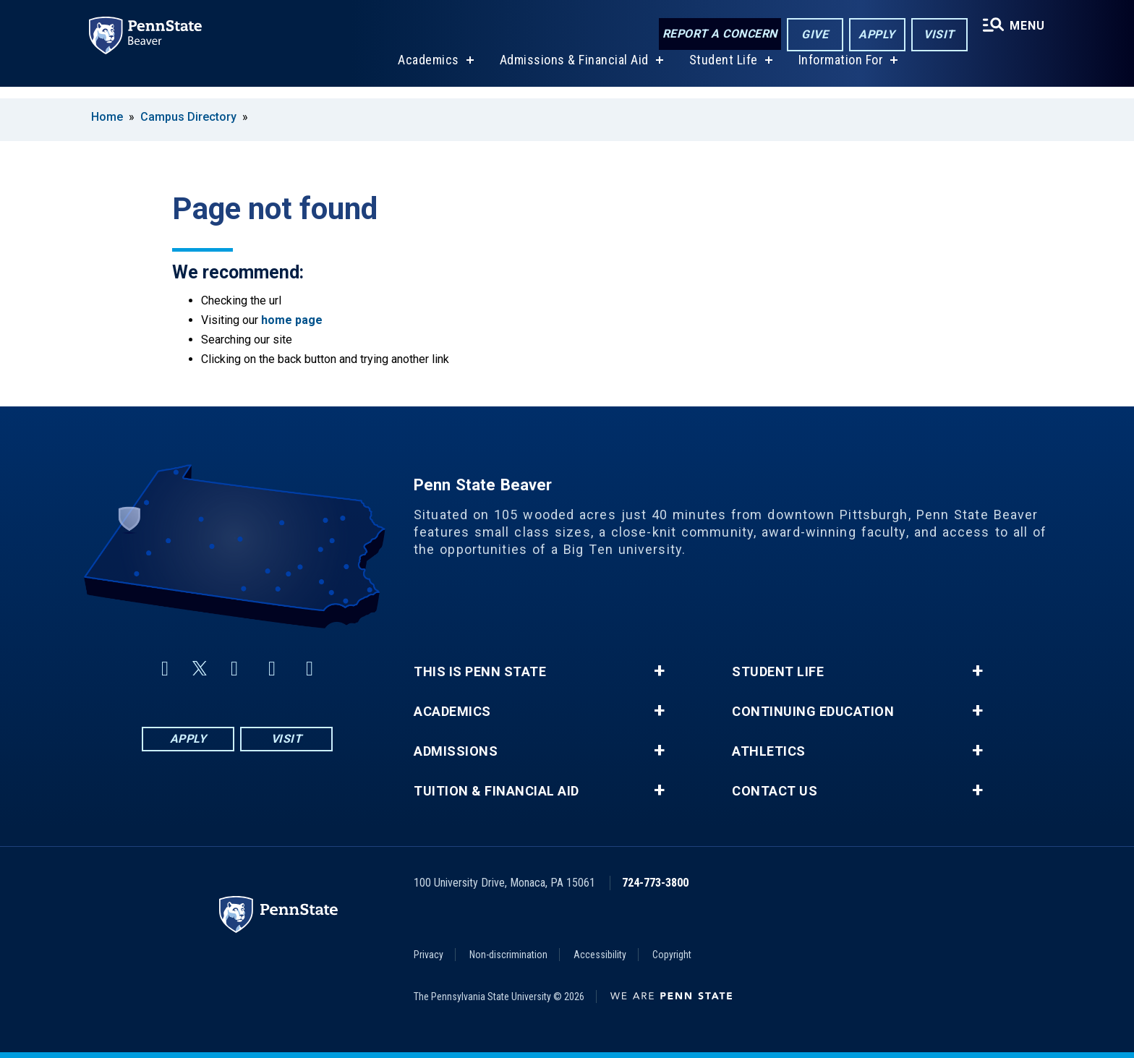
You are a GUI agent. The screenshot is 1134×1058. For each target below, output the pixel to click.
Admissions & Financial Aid (572, 71)
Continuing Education (813, 711)
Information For (839, 71)
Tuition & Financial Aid (496, 791)
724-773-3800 (655, 883)
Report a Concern (716, 34)
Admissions (456, 751)
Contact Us (774, 791)
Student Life (721, 71)
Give (811, 35)
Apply (874, 35)
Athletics (769, 751)
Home (107, 117)
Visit (936, 35)
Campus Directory (188, 117)
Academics (426, 71)
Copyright (671, 954)
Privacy (428, 954)
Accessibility (600, 954)
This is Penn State (480, 672)
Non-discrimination (508, 954)
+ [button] (659, 671)
